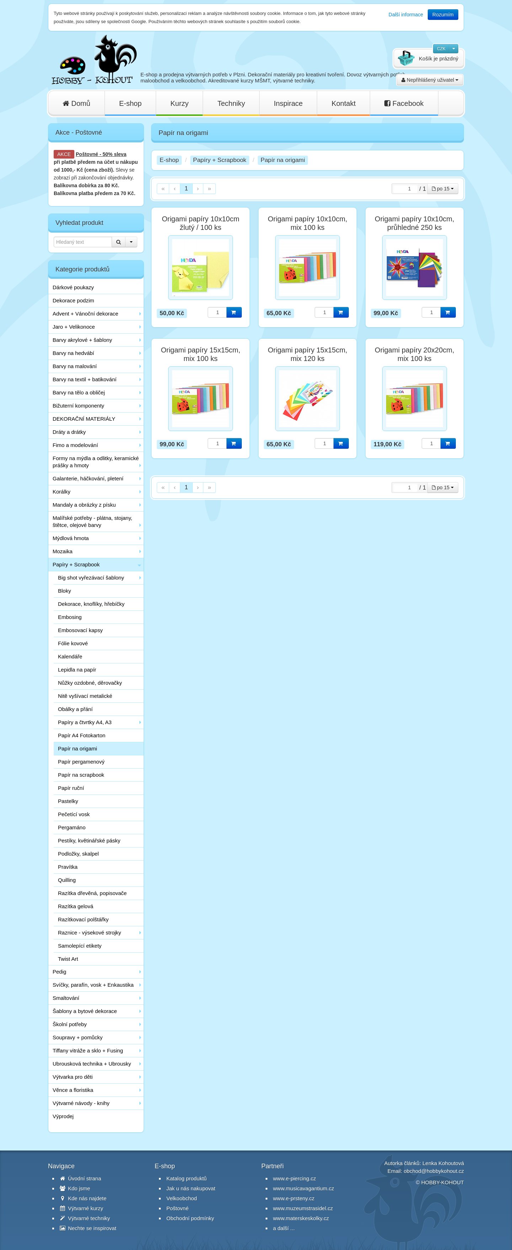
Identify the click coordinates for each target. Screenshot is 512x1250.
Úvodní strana (80, 1178)
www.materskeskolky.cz (301, 1218)
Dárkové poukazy (73, 287)
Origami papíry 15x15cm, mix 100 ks (200, 354)
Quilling (67, 880)
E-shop (130, 103)
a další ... (284, 1228)
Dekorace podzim (73, 300)
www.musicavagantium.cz (303, 1188)
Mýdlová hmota (71, 538)
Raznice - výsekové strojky (89, 933)
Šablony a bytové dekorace (85, 1011)
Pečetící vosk (74, 814)
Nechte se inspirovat (88, 1228)
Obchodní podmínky (190, 1218)
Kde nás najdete (83, 1198)
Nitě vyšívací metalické (85, 696)
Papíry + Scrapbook (76, 564)
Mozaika (63, 551)
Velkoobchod (181, 1198)
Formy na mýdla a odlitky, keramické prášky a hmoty (96, 461)
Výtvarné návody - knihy (81, 1103)
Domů (76, 103)
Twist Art (68, 959)
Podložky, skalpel (78, 854)
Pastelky (68, 801)
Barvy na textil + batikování (85, 379)
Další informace (406, 14)
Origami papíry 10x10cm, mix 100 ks (307, 223)
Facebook (403, 103)
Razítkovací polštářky (83, 919)
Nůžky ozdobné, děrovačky (90, 683)
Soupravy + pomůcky (78, 1037)
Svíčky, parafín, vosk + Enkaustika (93, 985)
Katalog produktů (186, 1178)
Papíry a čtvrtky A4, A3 (85, 722)
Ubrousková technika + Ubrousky (92, 1064)
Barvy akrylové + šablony (82, 340)
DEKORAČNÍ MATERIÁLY (84, 419)
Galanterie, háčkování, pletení (88, 478)
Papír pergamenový (81, 762)
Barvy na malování (75, 366)
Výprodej (63, 1116)
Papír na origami (77, 748)
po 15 (443, 189)
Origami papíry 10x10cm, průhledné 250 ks (414, 223)
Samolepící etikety (80, 946)
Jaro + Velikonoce (74, 327)
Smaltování (66, 998)
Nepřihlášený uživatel (429, 80)
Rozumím (443, 14)
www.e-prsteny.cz (293, 1198)
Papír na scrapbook (81, 775)
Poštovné (87, 154)
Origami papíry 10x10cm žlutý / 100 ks (200, 223)
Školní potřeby (70, 1024)
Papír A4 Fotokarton (81, 735)
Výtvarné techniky (85, 1218)
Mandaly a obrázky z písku (84, 505)
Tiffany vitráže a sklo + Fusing (88, 1050)
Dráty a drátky (69, 432)
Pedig (59, 972)
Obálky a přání (75, 709)
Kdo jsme (75, 1188)
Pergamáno (72, 827)
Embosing (70, 617)
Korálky (61, 492)
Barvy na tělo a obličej (79, 392)
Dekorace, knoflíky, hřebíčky (91, 604)
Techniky (231, 103)
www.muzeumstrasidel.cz (303, 1208)
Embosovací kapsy (80, 630)
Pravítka (68, 867)
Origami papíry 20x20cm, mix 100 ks (414, 354)
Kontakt (343, 103)
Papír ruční (71, 788)
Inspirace (288, 103)
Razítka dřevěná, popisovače (92, 893)
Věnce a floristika (73, 1090)
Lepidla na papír (77, 670)
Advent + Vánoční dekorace (85, 314)
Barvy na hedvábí (73, 353)
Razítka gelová (75, 906)
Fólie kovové (73, 643)
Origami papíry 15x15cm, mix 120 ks (307, 354)
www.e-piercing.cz (294, 1178)
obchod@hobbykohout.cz (434, 1171)
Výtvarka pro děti (73, 1077)
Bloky (64, 591)
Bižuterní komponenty (78, 406)
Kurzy (179, 103)
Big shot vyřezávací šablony (91, 578)
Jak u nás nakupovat (190, 1188)
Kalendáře (70, 656)
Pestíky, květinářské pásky (89, 840)
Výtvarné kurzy (81, 1208)
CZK (441, 48)
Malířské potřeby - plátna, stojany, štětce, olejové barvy (92, 521)
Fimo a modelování (75, 445)
